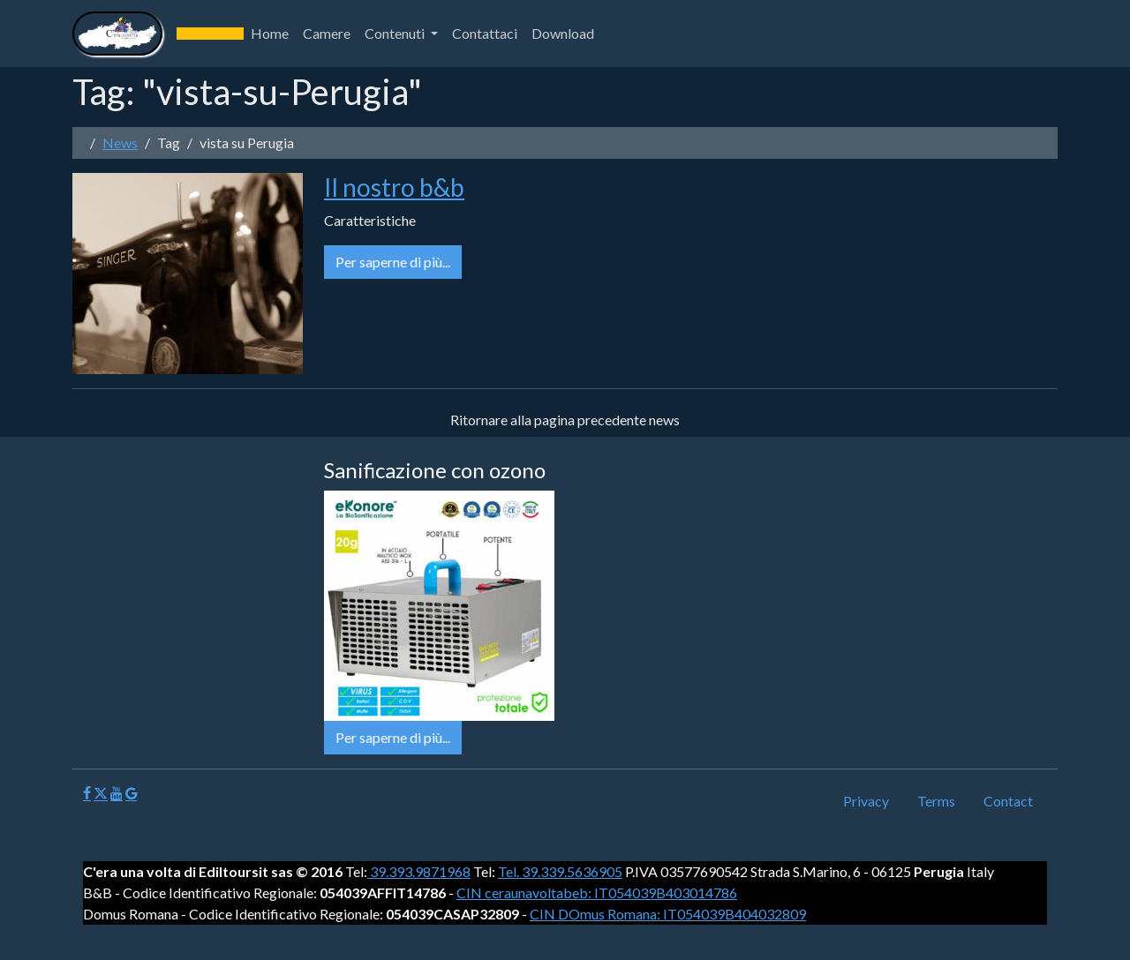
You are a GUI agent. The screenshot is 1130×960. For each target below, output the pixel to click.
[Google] (131, 793)
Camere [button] (326, 33)
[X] (101, 793)
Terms (936, 800)
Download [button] (562, 33)
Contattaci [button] (484, 33)
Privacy (866, 800)
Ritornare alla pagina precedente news (565, 419)
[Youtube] (116, 793)
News (120, 142)
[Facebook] (87, 793)
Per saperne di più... (392, 261)
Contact (1008, 800)
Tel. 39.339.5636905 (560, 871)
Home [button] (270, 33)
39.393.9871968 (419, 871)
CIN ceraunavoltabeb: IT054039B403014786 (596, 892)
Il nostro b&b (394, 187)
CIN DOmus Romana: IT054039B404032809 (668, 913)
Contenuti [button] (396, 33)
